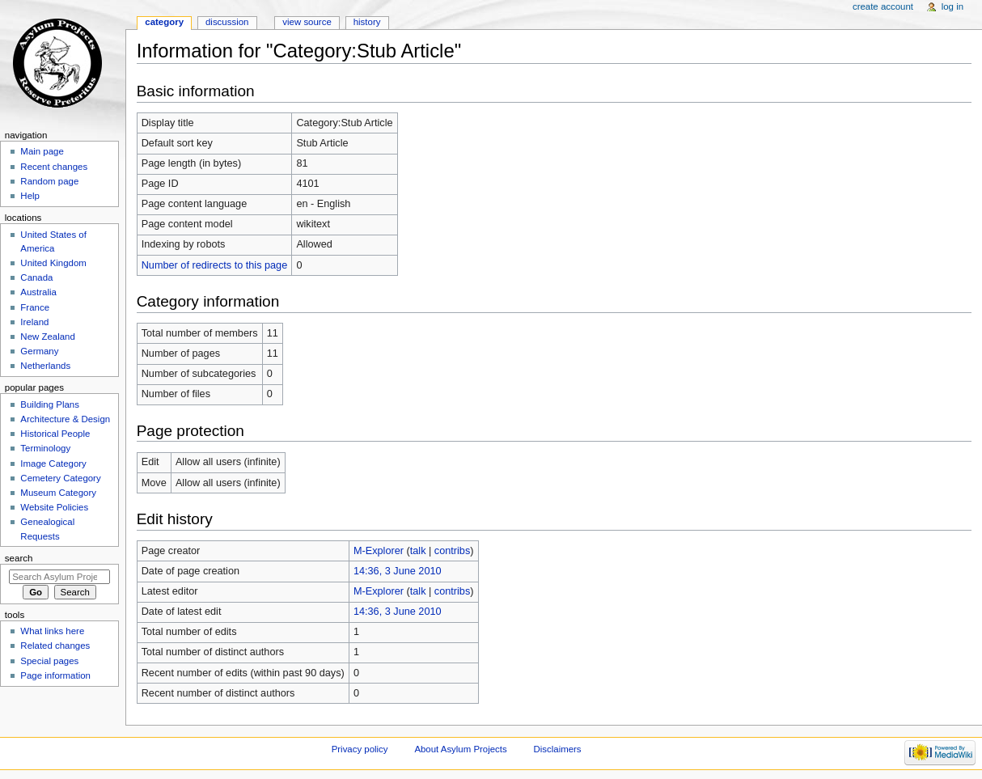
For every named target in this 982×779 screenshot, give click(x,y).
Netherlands (45, 365)
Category (164, 22)
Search (19, 558)
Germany (39, 351)
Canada (36, 277)
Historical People (55, 433)
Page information (55, 675)
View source (306, 22)
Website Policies (54, 507)
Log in (952, 6)
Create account (883, 6)
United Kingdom (53, 263)
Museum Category (58, 492)
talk (418, 551)
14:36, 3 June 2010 (397, 571)
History (367, 22)
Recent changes (53, 166)
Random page (49, 181)
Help (30, 196)
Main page (42, 151)
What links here (52, 631)
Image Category (53, 463)
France (34, 307)
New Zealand (47, 336)
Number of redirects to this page (215, 265)
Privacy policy (360, 749)
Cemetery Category (60, 478)
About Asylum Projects (460, 749)
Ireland (34, 322)
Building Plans (49, 404)
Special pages (49, 661)
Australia (38, 292)
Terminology (45, 448)
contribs (452, 551)
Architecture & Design (65, 419)
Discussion (226, 22)
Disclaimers (558, 749)
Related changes (55, 645)
